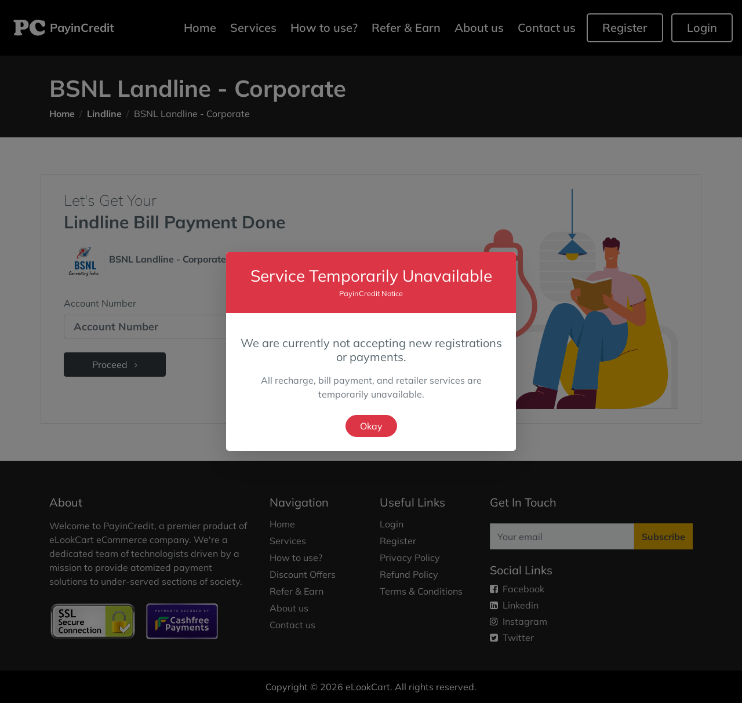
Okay (371, 426)
